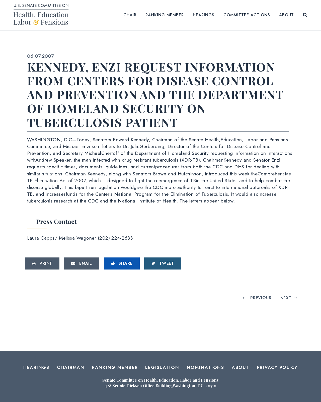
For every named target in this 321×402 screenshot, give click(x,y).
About (286, 15)
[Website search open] (305, 15)
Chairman (71, 367)
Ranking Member (164, 15)
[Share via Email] (81, 263)
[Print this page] (42, 263)
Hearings (203, 15)
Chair (129, 15)
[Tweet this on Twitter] (162, 263)
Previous (260, 298)
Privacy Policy (277, 367)
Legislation (162, 367)
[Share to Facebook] (122, 263)
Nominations (205, 367)
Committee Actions (246, 15)
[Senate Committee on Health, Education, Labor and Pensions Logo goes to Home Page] (43, 15)
